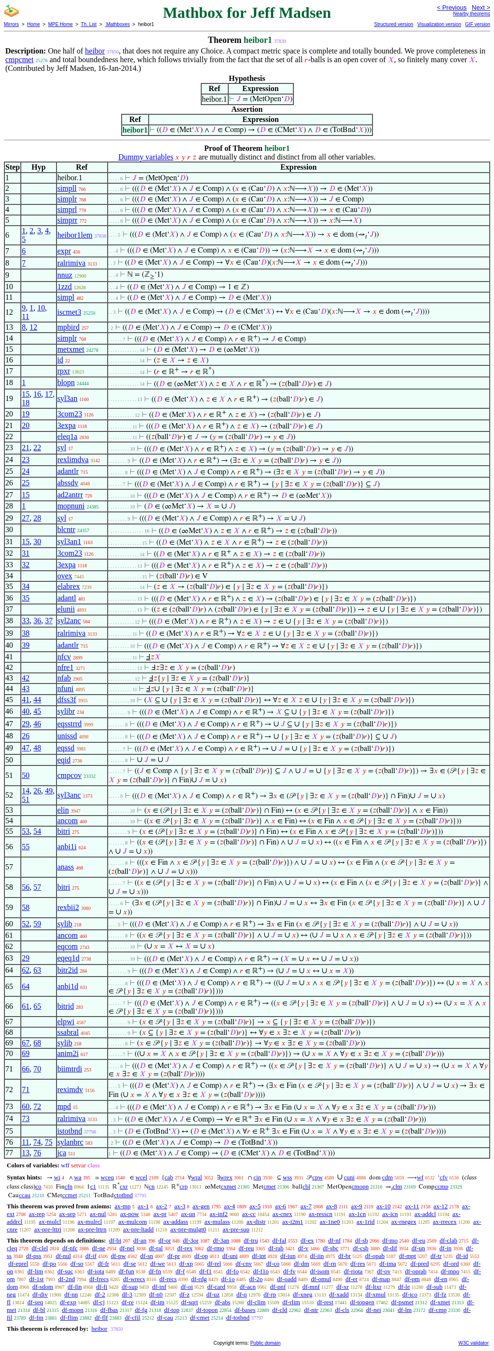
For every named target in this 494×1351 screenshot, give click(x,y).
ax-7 (306, 1206)
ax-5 (255, 1206)
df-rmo (215, 1248)
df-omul (321, 1279)
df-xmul (375, 1294)
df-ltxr (374, 1286)
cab (169, 1177)
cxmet (228, 1186)
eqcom (67, 946)
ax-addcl (425, 1213)
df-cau (165, 1317)
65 (37, 1006)
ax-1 (143, 1206)
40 (25, 711)
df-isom (319, 1271)
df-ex (307, 1240)
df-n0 (156, 1294)
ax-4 (229, 1206)
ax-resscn (320, 1213)
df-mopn (72, 1309)
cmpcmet (19, 59)
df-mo (390, 1240)
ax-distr (256, 1221)
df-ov (383, 1271)
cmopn (360, 1186)
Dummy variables (145, 157)
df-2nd (66, 1279)
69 (25, 1053)
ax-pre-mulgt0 (188, 1229)
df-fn (155, 1271)
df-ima (387, 1263)
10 (41, 308)
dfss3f (66, 700)
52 (25, 924)
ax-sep (67, 1213)
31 (25, 553)
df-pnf (278, 1286)
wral (196, 1177)
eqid (64, 760)
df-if (90, 1255)
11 (25, 316)
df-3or (191, 1240)
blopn (66, 382)
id (60, 360)
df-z (184, 1294)
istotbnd (69, 1131)
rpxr (63, 371)
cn (151, 1186)
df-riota (353, 1271)
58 (25, 907)
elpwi (66, 1021)
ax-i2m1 (292, 1221)
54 (37, 831)
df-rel (214, 1263)
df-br (344, 1255)
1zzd (64, 286)
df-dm (301, 1263)
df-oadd (286, 1279)
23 (25, 459)
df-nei (373, 1309)
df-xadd (338, 1294)
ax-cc (249, 1213)
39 (25, 645)
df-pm (412, 1279)
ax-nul (98, 1213)
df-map (381, 1279)
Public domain (265, 1343)
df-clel (39, 1248)
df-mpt (407, 1255)
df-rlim (291, 1302)
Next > (481, 7)
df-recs (168, 1279)
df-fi (101, 1286)
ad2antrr (70, 495)
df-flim (69, 1317)
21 (25, 447)
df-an (139, 1240)
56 (25, 887)
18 (25, 403)
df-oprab (415, 1271)
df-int (259, 1255)
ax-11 (412, 1206)
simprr (67, 220)
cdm (387, 1177)
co (38, 1186)
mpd (64, 1106)
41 (25, 700)
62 (25, 970)
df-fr (104, 1263)
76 (37, 1153)
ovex (64, 576)
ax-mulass (217, 1221)
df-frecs (99, 1279)
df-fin (75, 1286)
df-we (158, 1263)
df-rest (325, 1302)
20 (25, 425)
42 (25, 678)
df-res (357, 1263)
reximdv (70, 1089)
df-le (404, 1286)
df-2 (100, 1294)
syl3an (67, 398)
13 (25, 1153)
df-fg (141, 1309)
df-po (49, 1263)
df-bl (39, 1309)
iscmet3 (69, 312)
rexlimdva (73, 459)
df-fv (289, 1271)
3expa (66, 425)
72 (37, 1106)
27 (25, 518)
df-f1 (205, 1271)
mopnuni (71, 506)
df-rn (330, 1263)
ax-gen (200, 1206)
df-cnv (243, 1263)
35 (25, 598)
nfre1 (65, 667)
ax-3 (179, 1206)
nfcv (64, 657)
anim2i (68, 1053)
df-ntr (311, 1309)
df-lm (405, 1309)
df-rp (269, 1294)
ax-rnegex (403, 1221)
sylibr (66, 711)
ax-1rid (366, 1221)
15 (25, 394)
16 (37, 394)
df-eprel (18, 1263)
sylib (64, 924)
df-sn (146, 1255)
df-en (440, 1279)
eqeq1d (68, 958)
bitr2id (67, 970)
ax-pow (129, 1213)
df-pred (420, 1263)
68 (37, 1043)
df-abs (223, 1302)
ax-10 (383, 1206)
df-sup (129, 1286)
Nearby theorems (471, 13)
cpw (317, 1177)
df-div (40, 1294)
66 (25, 1069)
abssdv (68, 483)
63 (37, 970)
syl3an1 (69, 541)
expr (64, 251)
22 (37, 447)
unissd (67, 736)
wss (287, 1177)
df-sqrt (189, 1302)
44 (37, 700)
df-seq (35, 1302)
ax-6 (280, 1206)
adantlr (68, 471)
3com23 (69, 414)
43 (25, 688)
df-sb (361, 1240)
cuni (349, 1177)
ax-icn (390, 1213)
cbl (306, 1186)
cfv (443, 1177)
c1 (93, 1186)
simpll (67, 188)
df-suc (65, 1271)
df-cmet (199, 1317)
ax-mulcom (132, 1221)
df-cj (99, 1302)
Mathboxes (117, 24)
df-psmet (402, 1302)
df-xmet (440, 1302)
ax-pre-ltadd (138, 1229)
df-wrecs (134, 1279)
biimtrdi (69, 1069)
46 (37, 724)
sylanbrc (70, 1142)
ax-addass (176, 1221)
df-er (351, 1279)
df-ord (451, 1263)
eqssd (66, 748)
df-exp (68, 1302)
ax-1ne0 (330, 1221)
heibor (95, 51)
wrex (226, 1177)
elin (63, 810)
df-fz (440, 1294)
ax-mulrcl (90, 1221)
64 (25, 986)
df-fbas (109, 1309)
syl (62, 447)
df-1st (36, 1279)
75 (49, 1142)
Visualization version (439, 24)
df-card (216, 1286)
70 (37, 1069)
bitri (63, 831)
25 (25, 483)
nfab (64, 678)
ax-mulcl (50, 1221)
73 (25, 1118)
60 (25, 1106)
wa (78, 1177)
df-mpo (450, 1271)
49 (49, 791)
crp (183, 1186)
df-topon (207, 1309)
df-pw (118, 1255)
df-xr (342, 1286)
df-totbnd (237, 1317)
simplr (67, 199)
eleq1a (67, 436)
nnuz (64, 275)
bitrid (65, 1006)
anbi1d (68, 986)
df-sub (434, 1286)
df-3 (127, 1294)
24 (25, 471)
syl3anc (69, 795)
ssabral (68, 1032)
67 (25, 1043)
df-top (171, 1309)
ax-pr (159, 1213)
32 (25, 565)
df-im (158, 1302)
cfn (69, 1186)
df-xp (186, 1263)
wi (57, 1177)
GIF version (477, 24)
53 (25, 831)
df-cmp (437, 1309)
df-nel (127, 1248)
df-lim (35, 1271)
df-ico (409, 1294)
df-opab (374, 1255)
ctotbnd (123, 1195)
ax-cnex (282, 1213)
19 (25, 414)
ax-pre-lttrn (92, 1229)
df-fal (279, 1240)
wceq (107, 1177)
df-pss (33, 1255)
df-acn (248, 1286)
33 (25, 620)
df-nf (334, 1240)
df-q (241, 1294)
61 (25, 1006)
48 (37, 748)
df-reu (246, 1248)
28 (37, 518)
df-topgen (362, 1302)
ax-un (188, 1213)
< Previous (452, 7)
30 (37, 541)
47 (25, 748)
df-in (445, 1248)
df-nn (71, 1294)
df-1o (227, 1279)
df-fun (127, 1271)
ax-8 (331, 1206)
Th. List (89, 24)
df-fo (232, 1271)
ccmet (69, 1195)
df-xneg (302, 1294)
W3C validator (473, 1343)
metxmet (70, 349)
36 (37, 620)
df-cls (342, 1309)
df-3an (221, 1240)
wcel (142, 1177)
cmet (269, 1186)
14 (25, 791)
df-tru (251, 1240)
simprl (67, 209)
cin (257, 1177)
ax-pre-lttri (47, 1229)
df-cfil (132, 1317)
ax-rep (37, 1213)
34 (25, 586)
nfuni (65, 688)
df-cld (279, 1309)
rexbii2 (68, 907)
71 (25, 1089)
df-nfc (70, 1248)
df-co (272, 1263)
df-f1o (261, 1271)
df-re (128, 1302)
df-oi (187, 1286)
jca (62, 1153)
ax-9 (356, 1206)
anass (65, 867)
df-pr (173, 1255)
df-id (462, 1255)
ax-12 (441, 1206)
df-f (180, 1271)
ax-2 (161, 1206)
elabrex (68, 586)
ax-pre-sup (235, 1229)
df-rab (276, 1248)
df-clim (256, 1302)
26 (25, 736)
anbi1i (67, 847)
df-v (303, 1248)
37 (49, 620)
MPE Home (60, 24)
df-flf (101, 1317)
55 (25, 847)
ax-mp (123, 1206)
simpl (66, 297)
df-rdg (199, 1279)
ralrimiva (71, 263)
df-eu (418, 1240)
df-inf (159, 1286)
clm (397, 1186)
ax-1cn (357, 1213)
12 (33, 327)
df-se (130, 1263)
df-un (418, 1248)
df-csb (361, 1248)
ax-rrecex (444, 1221)
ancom (67, 820)
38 (25, 633)
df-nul (63, 1255)
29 (25, 724)
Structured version (393, 24)
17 (49, 394)
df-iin (317, 1255)
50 (25, 775)
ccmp (441, 1186)
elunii (66, 609)
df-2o (255, 1279)
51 (25, 799)
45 (37, 711)
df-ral (156, 1248)
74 (37, 1142)
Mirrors (11, 24)
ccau (24, 1195)
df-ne (98, 1248)
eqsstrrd (69, 724)
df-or (164, 1240)
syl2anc (69, 620)
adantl (66, 598)
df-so (76, 1263)
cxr (124, 1186)
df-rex (184, 1248)
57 (37, 887)
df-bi (115, 1240)
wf (420, 1177)
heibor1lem (75, 235)
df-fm (36, 1317)
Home (33, 24)
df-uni (230, 1255)
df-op (201, 1255)
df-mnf (311, 1286)
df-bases (244, 1309)
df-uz (213, 1294)
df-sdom (42, 1286)
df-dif (390, 1248)
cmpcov (69, 775)
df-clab (448, 1240)
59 (37, 924)
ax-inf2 (219, 1213)
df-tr (435, 1255)
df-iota (95, 1271)
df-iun (288, 1255)
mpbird (68, 327)
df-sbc (331, 1248)
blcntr (66, 529)
